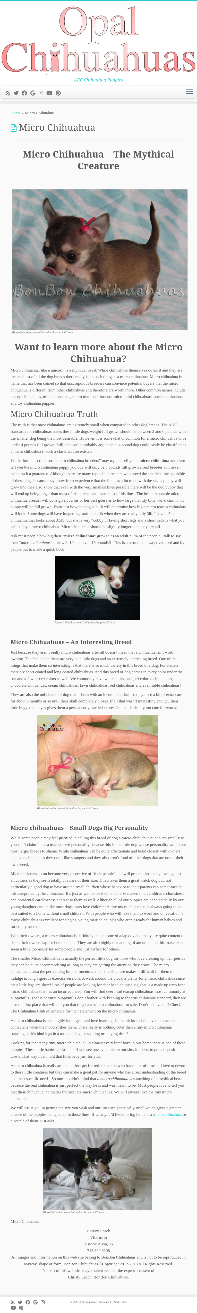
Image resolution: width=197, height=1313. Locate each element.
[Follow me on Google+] (34, 93)
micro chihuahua (167, 1114)
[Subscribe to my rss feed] (9, 93)
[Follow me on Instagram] (42, 93)
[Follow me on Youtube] (51, 93)
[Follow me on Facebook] (26, 93)
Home (16, 113)
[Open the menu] (189, 92)
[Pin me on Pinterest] (60, 93)
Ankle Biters (120, 1301)
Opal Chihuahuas (88, 1301)
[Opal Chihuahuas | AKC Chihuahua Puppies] (98, 39)
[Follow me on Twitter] (17, 93)
